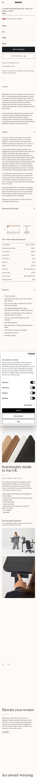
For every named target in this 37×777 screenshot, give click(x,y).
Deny (18, 421)
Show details (28, 405)
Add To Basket (19, 49)
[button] (3, 2)
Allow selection (18, 416)
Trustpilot (5, 87)
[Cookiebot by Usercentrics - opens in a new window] (27, 354)
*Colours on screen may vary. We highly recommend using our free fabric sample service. (18, 72)
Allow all (18, 410)
